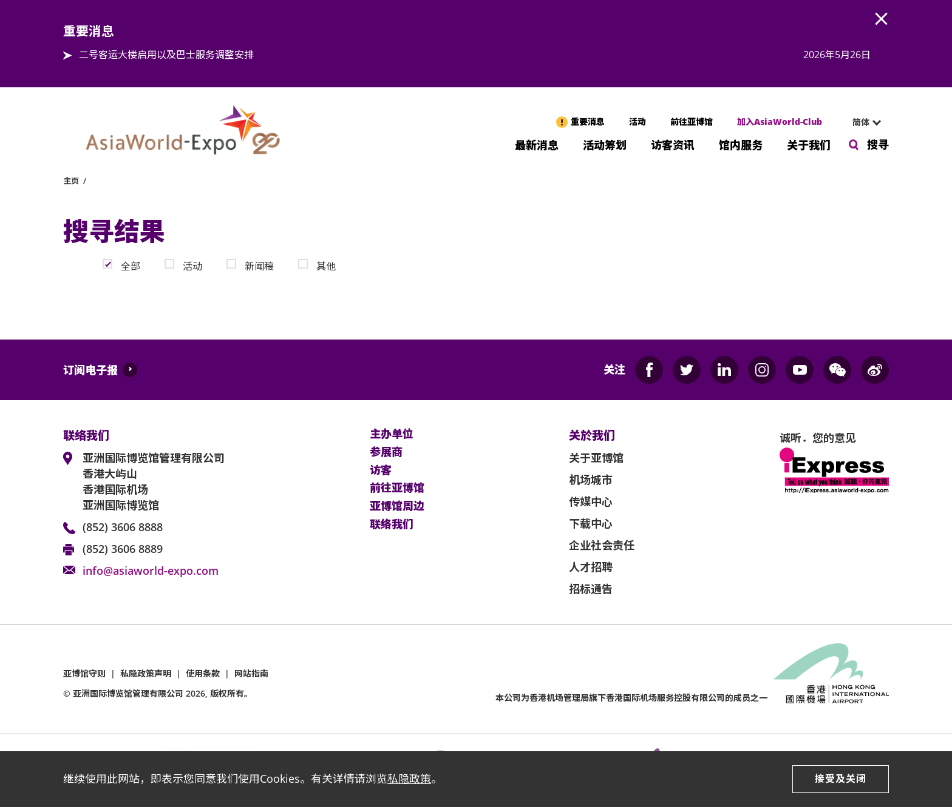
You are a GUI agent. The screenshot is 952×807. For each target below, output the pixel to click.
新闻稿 (259, 265)
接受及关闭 (840, 778)
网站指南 (251, 673)
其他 (326, 265)
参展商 (386, 452)
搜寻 (878, 144)
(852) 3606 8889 (123, 548)
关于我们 (809, 144)
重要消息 (588, 121)
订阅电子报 (90, 369)
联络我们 (391, 524)
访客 (381, 470)
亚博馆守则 (84, 673)
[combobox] (861, 122)
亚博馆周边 (397, 506)
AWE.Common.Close (881, 19)
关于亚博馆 (596, 457)
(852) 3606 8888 (123, 527)
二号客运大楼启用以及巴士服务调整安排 (166, 54)
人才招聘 (591, 567)
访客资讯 (673, 144)
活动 (637, 121)
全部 (130, 265)
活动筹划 (605, 144)
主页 (71, 180)
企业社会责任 (601, 545)
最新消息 (537, 144)
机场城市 (591, 479)
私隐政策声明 (145, 673)
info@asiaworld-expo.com (151, 570)
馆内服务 (741, 144)
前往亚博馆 (691, 121)
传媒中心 (591, 501)
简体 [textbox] (860, 122)
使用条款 (203, 673)
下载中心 (591, 523)
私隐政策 (409, 778)
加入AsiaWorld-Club (779, 121)
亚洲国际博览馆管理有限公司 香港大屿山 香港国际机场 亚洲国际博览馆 (154, 481)
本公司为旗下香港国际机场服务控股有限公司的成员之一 (631, 697)
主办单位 (391, 434)
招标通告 (591, 588)
